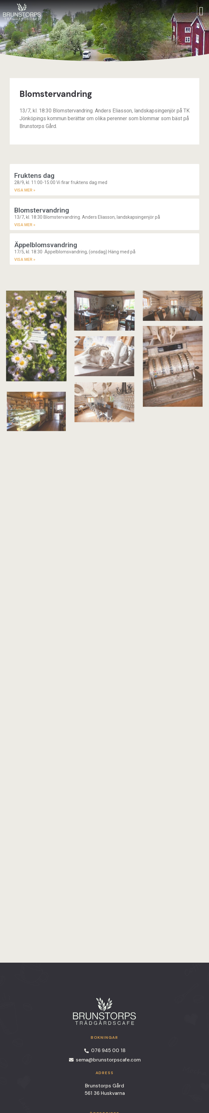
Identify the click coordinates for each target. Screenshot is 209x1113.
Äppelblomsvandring (45, 245)
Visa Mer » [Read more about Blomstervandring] (24, 225)
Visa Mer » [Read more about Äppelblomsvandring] (24, 259)
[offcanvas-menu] (201, 11)
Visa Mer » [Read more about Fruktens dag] (24, 190)
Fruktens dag (34, 176)
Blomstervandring (41, 210)
